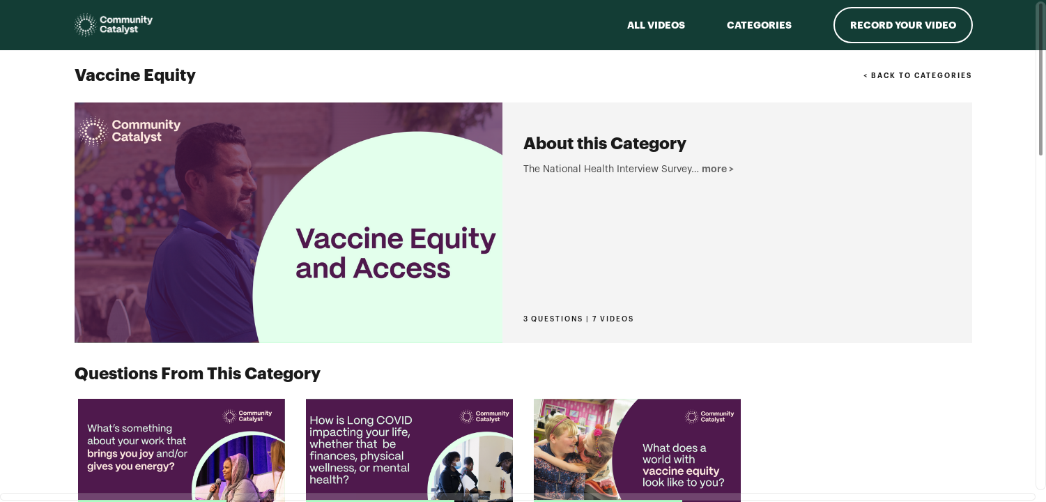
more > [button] (541, 277)
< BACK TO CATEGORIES (917, 76)
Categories (759, 25)
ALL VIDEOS (656, 25)
